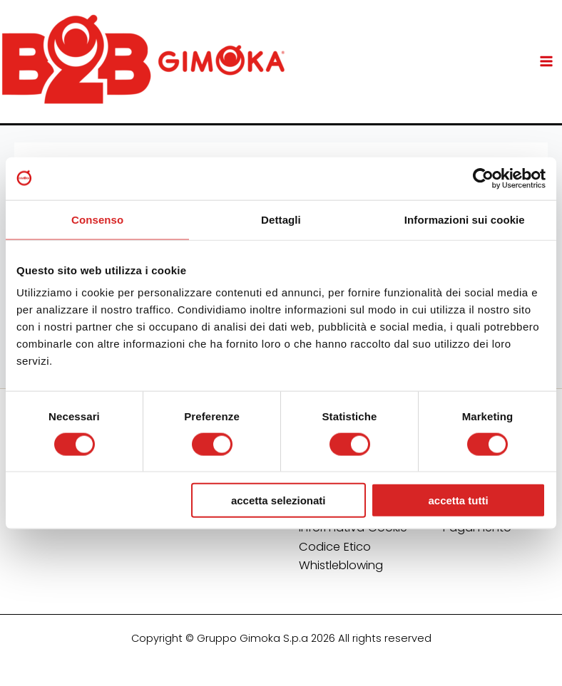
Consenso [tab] (97, 219)
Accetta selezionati (278, 500)
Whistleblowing (341, 565)
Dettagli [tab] (281, 219)
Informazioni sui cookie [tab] (464, 219)
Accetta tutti (458, 500)
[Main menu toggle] (546, 62)
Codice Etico (335, 547)
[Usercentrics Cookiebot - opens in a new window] (483, 178)
